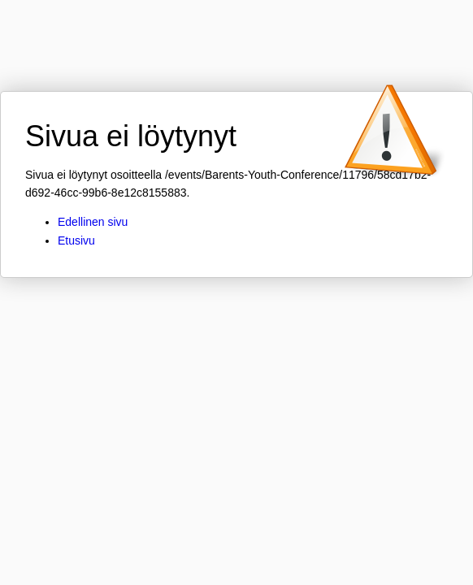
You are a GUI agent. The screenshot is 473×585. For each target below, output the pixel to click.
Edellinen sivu (93, 221)
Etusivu (76, 240)
